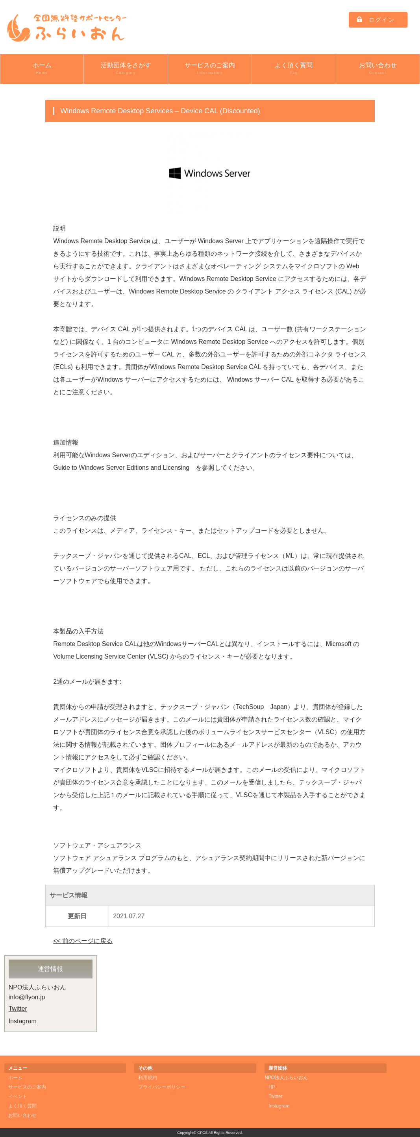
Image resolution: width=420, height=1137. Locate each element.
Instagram (23, 1021)
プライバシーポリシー (161, 1087)
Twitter (18, 1008)
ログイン (382, 20)
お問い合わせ (378, 69)
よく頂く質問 (293, 69)
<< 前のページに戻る (83, 941)
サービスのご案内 (210, 69)
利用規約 (147, 1077)
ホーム (41, 69)
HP (271, 1087)
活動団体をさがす (125, 69)
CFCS (202, 1132)
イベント (17, 1096)
